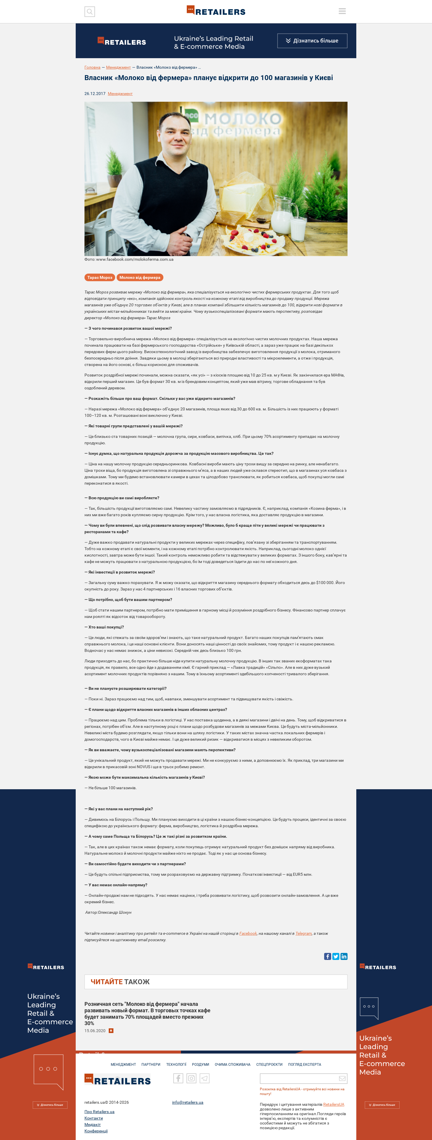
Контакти (93, 1118)
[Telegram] (205, 1078)
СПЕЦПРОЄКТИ (271, 1062)
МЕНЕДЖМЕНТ (120, 1062)
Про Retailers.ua (99, 1111)
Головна (92, 67)
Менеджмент (118, 67)
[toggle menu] (342, 11)
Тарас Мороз (99, 277)
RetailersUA (333, 1104)
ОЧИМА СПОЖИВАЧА (234, 1062)
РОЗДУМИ (200, 1062)
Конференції (96, 1131)
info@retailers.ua (187, 1102)
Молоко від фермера (140, 277)
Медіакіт (92, 1124)
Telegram (304, 933)
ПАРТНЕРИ (149, 1062)
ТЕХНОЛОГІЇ (175, 1062)
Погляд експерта (307, 1062)
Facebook (248, 933)
